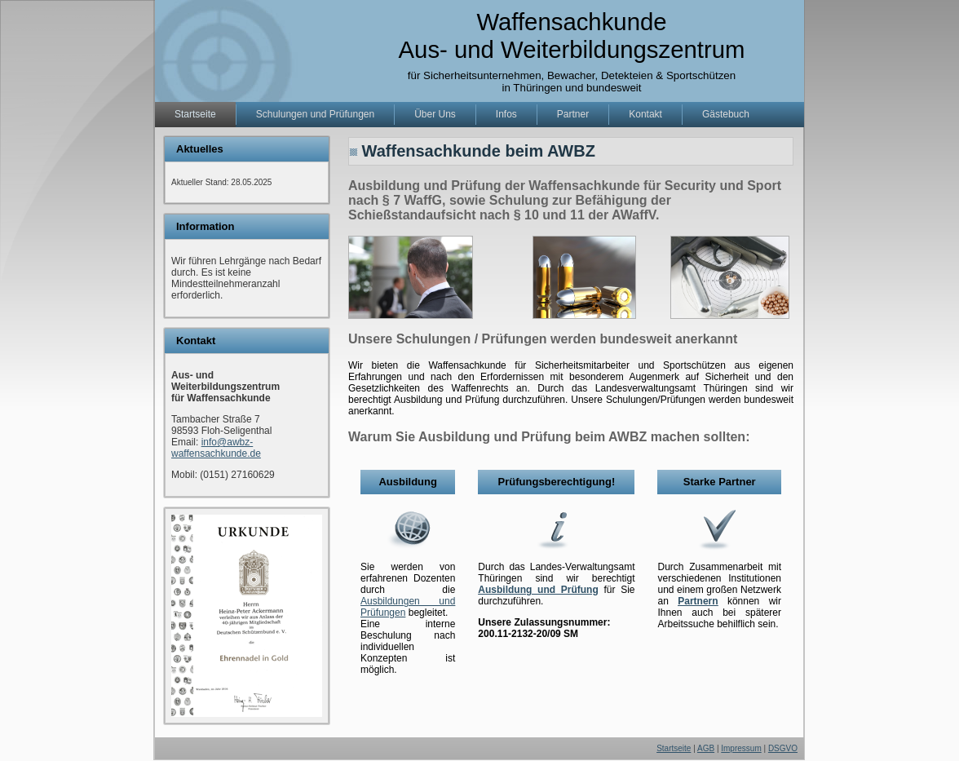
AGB (705, 748)
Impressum (741, 748)
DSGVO (783, 748)
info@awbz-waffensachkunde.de (216, 447)
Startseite (673, 748)
